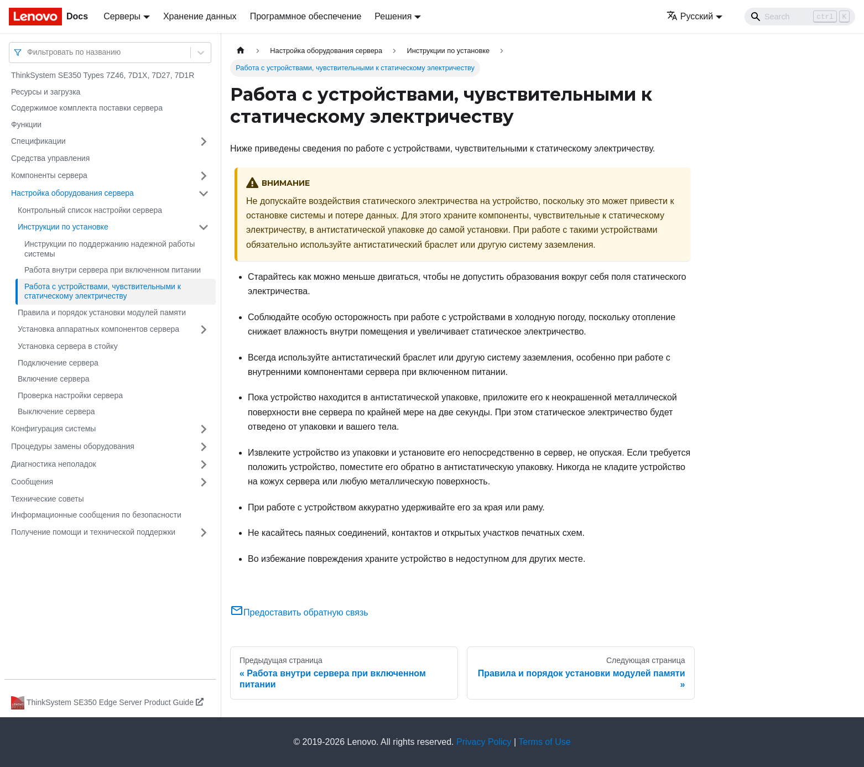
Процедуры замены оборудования (72, 446)
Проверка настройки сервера (70, 395)
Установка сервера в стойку (68, 346)
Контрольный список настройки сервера (90, 210)
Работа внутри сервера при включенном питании (112, 269)
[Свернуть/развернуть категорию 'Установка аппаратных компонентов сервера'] (203, 329)
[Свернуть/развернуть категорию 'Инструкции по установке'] (203, 227)
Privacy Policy (484, 742)
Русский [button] (690, 16)
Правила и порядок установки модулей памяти (102, 312)
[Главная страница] (240, 50)
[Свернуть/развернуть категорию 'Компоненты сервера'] (203, 176)
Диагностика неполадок (53, 464)
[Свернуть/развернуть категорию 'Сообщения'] (203, 482)
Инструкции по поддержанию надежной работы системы (109, 248)
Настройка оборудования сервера (72, 193)
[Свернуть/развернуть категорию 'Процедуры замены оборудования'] (203, 447)
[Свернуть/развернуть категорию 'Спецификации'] (203, 141)
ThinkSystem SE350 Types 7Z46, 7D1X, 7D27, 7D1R (102, 75)
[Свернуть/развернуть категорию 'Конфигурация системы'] (203, 429)
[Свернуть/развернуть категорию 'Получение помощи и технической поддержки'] (203, 532)
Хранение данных (200, 16)
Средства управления (50, 158)
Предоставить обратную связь (299, 612)
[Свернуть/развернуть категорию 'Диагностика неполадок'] (203, 464)
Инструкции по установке (63, 226)
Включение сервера (54, 378)
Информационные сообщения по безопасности (96, 514)
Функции (26, 124)
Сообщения (32, 481)
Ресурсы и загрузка (45, 91)
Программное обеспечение (306, 16)
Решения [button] (393, 16)
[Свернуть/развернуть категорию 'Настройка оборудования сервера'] (203, 193)
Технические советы (47, 498)
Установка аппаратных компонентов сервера (98, 329)
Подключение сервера (58, 362)
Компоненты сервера (49, 175)
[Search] (800, 16)
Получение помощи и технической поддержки (93, 532)
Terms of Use (544, 742)
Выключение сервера (56, 411)
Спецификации (38, 141)
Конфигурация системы (53, 428)
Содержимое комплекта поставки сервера (87, 107)
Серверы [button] (121, 16)
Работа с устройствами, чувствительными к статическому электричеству (102, 291)
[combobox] (28, 52)
